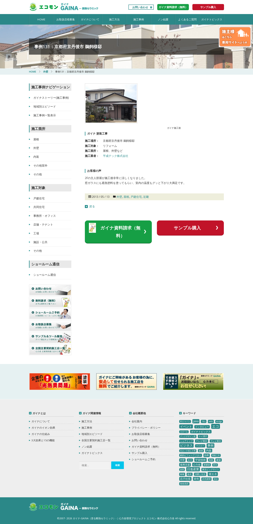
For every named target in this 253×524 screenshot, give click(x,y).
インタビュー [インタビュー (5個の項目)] (202, 426)
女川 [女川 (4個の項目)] (190, 459)
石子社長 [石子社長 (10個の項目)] (185, 478)
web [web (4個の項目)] (211, 421)
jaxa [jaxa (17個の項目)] (196, 421)
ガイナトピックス (211, 19)
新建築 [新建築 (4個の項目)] (207, 464)
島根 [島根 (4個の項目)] (211, 459)
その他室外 (40, 165)
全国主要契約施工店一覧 (96, 440)
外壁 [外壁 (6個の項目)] (182, 459)
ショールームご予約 (143, 459)
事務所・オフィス (44, 216)
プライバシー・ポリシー (146, 427)
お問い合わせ (140, 7)
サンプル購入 (208, 7)
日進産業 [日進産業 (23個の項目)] (193, 469)
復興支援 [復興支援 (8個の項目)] (185, 464)
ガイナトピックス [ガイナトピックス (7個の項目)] (201, 431)
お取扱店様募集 (65, 19)
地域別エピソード (44, 106)
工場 (36, 233)
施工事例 (138, 19)
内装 (36, 157)
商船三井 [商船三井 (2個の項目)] (216, 455)
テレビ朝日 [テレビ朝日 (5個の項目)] (201, 440)
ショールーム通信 (44, 275)
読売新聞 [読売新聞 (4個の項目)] (206, 478)
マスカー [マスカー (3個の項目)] (200, 445)
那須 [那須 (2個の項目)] (216, 479)
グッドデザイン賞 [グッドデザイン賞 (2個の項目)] (188, 436)
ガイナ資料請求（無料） (173, 7)
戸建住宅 (136, 197)
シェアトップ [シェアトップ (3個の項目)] (186, 441)
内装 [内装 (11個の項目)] (208, 450)
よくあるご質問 (187, 19)
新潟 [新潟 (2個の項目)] (215, 465)
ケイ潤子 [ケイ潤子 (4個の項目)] (203, 436)
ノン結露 (163, 19)
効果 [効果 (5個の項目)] (206, 455)
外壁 (119, 197)
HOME (41, 19)
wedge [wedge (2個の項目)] (219, 421)
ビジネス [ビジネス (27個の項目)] (186, 445)
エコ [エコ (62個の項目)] (215, 426)
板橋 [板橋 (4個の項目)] (182, 474)
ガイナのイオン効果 (43, 427)
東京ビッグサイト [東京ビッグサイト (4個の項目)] (210, 469)
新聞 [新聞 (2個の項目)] (182, 469)
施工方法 (114, 19)
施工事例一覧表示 (44, 115)
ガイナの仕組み (40, 434)
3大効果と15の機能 (43, 440)
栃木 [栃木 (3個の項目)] (189, 474)
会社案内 (137, 421)
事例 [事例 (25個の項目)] (210, 445)
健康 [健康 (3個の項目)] (201, 450)
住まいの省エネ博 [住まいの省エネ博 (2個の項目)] (188, 451)
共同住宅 (39, 207)
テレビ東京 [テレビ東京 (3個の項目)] (215, 441)
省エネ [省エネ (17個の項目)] (213, 474)
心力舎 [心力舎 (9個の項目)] (196, 464)
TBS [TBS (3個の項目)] (204, 421)
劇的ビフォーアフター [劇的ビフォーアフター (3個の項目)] (190, 455)
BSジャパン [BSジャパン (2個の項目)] (185, 421)
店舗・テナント (43, 224)
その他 (37, 174)
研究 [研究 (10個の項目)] (196, 478)
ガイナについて (90, 19)
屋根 (126, 197)
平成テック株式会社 (115, 156)
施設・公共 (40, 242)
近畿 (146, 197)
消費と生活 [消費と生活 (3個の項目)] (200, 474)
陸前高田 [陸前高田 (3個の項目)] (184, 483)
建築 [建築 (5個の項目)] (218, 459)
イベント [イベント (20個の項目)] (186, 426)
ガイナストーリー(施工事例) (51, 98)
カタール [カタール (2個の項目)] (184, 432)
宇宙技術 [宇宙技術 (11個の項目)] (200, 459)
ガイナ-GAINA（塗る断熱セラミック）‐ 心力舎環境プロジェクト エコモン (63, 507)
